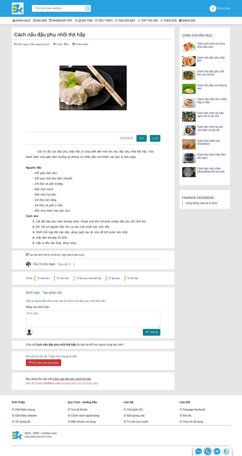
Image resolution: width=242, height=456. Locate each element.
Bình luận (33, 292)
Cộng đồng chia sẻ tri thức (201, 203)
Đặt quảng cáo (134, 415)
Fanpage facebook (192, 409)
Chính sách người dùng (83, 415)
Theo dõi (66, 264)
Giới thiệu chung (23, 409)
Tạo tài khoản (77, 409)
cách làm (43, 278)
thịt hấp (132, 278)
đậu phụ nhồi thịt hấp (88, 278)
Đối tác (185, 415)
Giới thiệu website (24, 415)
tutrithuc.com (49, 433)
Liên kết (184, 402)
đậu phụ (114, 278)
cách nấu (63, 278)
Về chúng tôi (21, 421)
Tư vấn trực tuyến (136, 421)
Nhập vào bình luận (37, 307)
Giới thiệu (18, 402)
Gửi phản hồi (133, 409)
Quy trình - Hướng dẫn (82, 402)
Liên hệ (128, 402)
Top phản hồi (52, 292)
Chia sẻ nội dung (191, 421)
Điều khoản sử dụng (82, 421)
